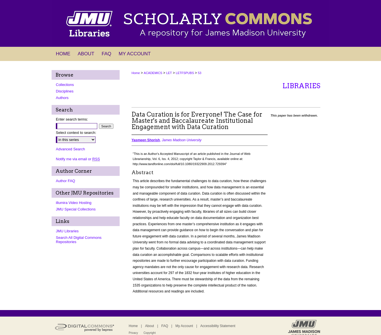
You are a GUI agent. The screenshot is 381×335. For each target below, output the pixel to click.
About (149, 326)
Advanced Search (70, 149)
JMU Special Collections (76, 209)
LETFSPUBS (185, 73)
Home (136, 73)
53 (199, 73)
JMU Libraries (67, 231)
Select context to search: (76, 132)
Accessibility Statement (217, 326)
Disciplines (64, 91)
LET (169, 73)
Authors (62, 98)
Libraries (301, 86)
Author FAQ (65, 181)
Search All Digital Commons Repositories (78, 239)
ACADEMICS (153, 73)
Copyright (149, 332)
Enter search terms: (72, 119)
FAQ (164, 326)
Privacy (133, 332)
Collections (65, 85)
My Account (184, 326)
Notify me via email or (78, 159)
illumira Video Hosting (74, 203)
